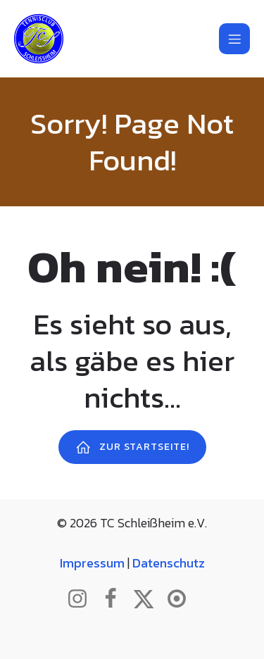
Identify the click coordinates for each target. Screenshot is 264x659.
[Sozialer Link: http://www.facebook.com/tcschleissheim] (115, 599)
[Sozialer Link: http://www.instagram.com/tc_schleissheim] (82, 599)
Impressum (92, 562)
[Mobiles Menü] (234, 38)
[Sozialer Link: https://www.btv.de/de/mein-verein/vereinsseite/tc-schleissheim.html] (182, 599)
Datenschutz (168, 562)
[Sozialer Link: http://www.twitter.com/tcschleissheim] (148, 599)
